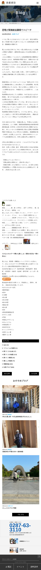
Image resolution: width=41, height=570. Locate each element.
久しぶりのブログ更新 (9, 508)
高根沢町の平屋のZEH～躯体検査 (12, 451)
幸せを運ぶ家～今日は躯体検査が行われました (17, 416)
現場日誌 (6, 364)
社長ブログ (15, 34)
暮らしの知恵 (8, 361)
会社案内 (14, 559)
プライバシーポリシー (6, 559)
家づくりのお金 (8, 351)
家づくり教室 (8, 357)
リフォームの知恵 (9, 348)
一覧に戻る (20, 514)
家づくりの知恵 (8, 354)
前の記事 (7, 373)
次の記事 (34, 373)
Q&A (5, 345)
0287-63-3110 (20, 527)
